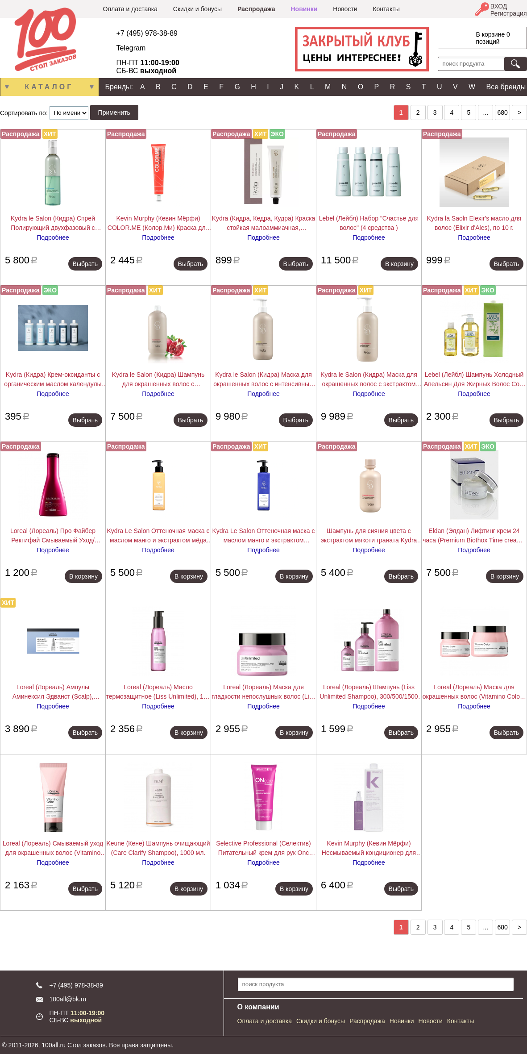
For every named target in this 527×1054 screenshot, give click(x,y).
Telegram (131, 48)
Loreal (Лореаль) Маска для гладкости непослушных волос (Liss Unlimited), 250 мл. (263, 692)
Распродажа (256, 8)
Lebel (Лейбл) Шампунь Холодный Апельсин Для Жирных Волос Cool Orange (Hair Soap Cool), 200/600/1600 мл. (474, 380)
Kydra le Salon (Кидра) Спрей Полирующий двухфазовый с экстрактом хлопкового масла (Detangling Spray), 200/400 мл (53, 224)
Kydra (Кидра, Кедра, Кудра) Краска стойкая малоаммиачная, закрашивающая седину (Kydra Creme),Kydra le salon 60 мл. (263, 224)
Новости (345, 8)
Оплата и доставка (130, 8)
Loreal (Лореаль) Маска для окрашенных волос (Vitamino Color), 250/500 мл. (474, 692)
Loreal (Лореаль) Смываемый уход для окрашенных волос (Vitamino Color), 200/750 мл (53, 849)
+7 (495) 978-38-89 (147, 33)
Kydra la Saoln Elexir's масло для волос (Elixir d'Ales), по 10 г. (474, 223)
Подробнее (53, 237)
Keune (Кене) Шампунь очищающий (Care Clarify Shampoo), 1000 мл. (158, 848)
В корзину (399, 263)
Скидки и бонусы (197, 8)
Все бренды (506, 87)
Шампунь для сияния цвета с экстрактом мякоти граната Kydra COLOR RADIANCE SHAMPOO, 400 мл (369, 536)
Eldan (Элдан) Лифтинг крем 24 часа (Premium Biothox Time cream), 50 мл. (474, 536)
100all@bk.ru (68, 999)
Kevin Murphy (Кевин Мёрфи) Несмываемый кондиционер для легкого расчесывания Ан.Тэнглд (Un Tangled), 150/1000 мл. (369, 849)
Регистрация (508, 13)
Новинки (303, 8)
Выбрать (85, 263)
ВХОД (498, 6)
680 (502, 112)
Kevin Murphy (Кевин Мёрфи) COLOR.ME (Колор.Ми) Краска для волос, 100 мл (158, 224)
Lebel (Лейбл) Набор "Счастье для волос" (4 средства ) (369, 223)
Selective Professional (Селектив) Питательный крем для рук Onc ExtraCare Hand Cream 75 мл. (263, 849)
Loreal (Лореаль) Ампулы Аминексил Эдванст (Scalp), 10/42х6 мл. (53, 692)
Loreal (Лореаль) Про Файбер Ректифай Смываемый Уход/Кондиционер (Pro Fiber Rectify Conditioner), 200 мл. (52, 536)
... (485, 112)
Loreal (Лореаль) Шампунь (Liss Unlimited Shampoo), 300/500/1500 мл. (369, 692)
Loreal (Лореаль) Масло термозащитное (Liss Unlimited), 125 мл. (158, 692)
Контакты (386, 8)
